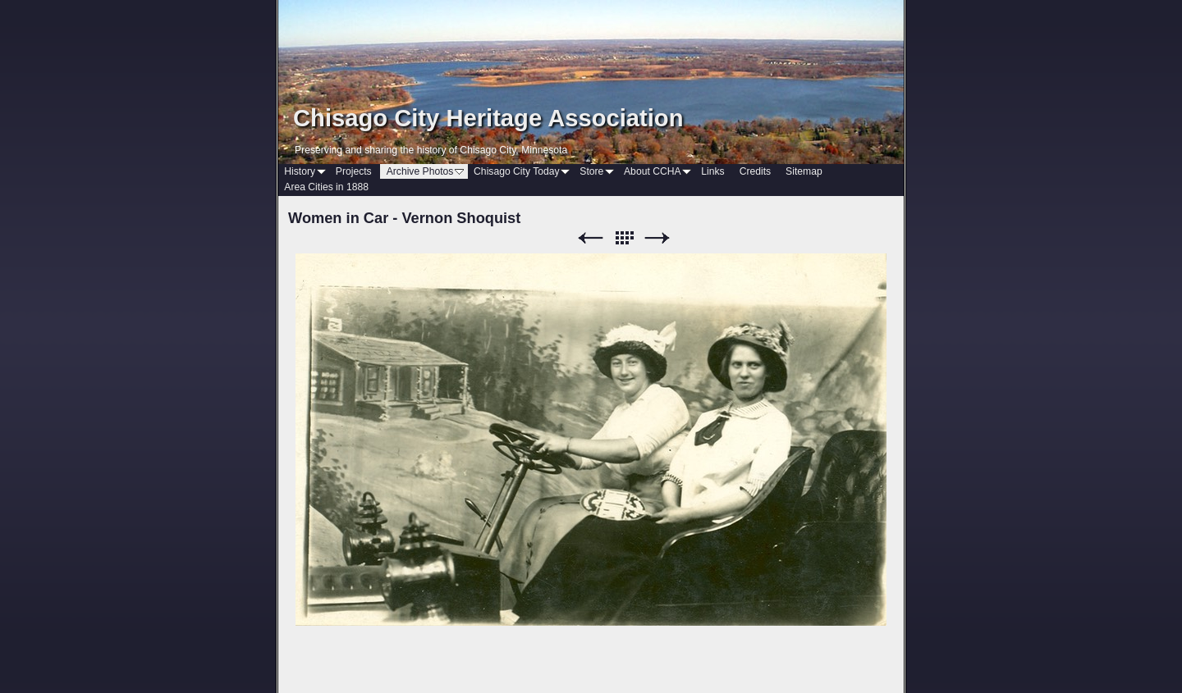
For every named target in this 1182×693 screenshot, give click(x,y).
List (624, 238)
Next (657, 238)
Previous (590, 238)
